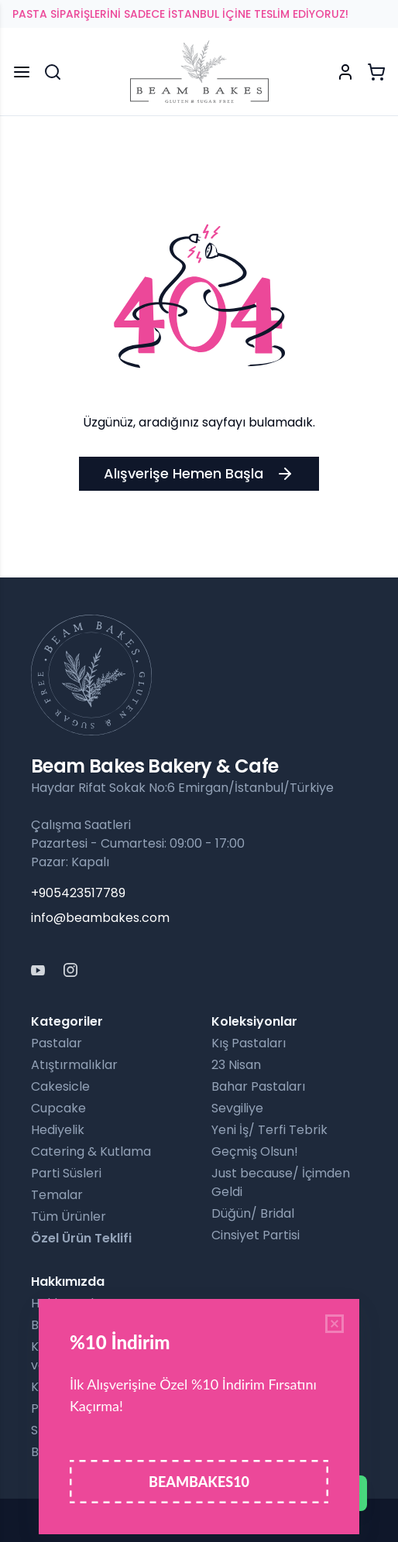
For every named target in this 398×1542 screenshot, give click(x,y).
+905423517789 (78, 893)
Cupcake (58, 1108)
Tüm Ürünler (68, 1216)
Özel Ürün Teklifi (81, 1238)
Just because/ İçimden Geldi (280, 1182)
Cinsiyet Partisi (255, 1235)
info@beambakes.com (100, 918)
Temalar (57, 1195)
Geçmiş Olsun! (254, 1151)
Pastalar (56, 1043)
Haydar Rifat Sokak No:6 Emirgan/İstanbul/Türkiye (182, 788)
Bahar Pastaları (258, 1086)
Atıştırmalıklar (74, 1065)
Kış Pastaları (248, 1043)
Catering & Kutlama (91, 1151)
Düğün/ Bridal (252, 1213)
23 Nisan (236, 1065)
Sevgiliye (237, 1108)
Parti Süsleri (66, 1173)
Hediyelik (57, 1130)
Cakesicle (60, 1086)
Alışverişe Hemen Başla (199, 473)
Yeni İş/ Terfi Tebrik (269, 1130)
